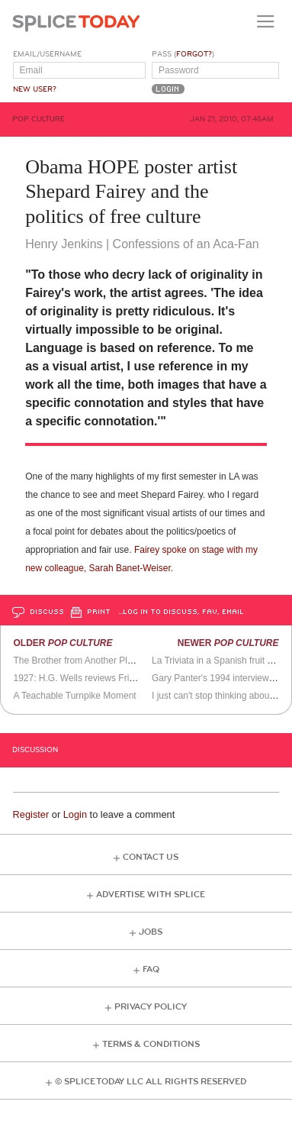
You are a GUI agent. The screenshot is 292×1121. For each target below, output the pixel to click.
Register (31, 814)
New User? (34, 89)
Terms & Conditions (151, 1044)
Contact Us (150, 857)
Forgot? (194, 54)
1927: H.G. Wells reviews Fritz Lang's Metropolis (111, 678)
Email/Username (47, 54)
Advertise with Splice (150, 894)
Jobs (150, 932)
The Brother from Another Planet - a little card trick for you (130, 660)
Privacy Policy (150, 1007)
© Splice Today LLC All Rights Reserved (150, 1081)
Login (75, 814)
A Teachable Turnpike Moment (74, 695)
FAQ (151, 969)
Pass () (183, 54)
